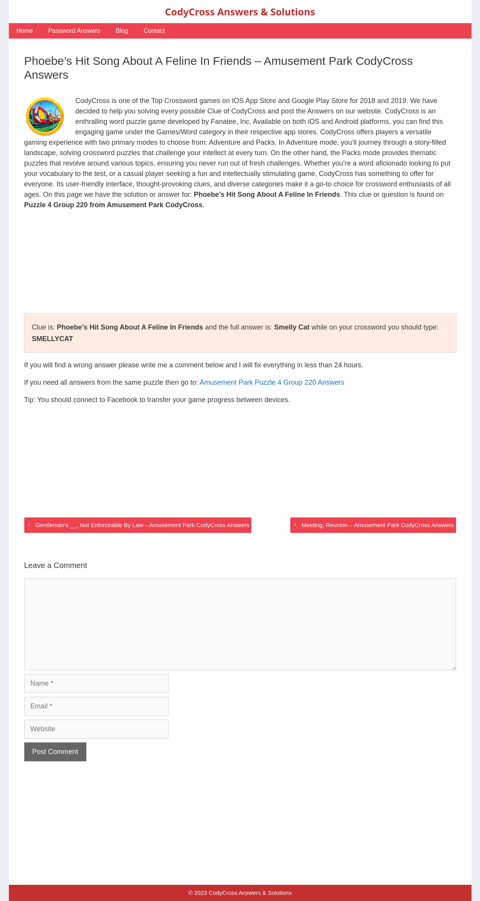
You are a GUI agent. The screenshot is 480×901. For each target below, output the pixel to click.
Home (25, 30)
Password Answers (74, 30)
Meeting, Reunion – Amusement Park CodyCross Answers (377, 525)
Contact (154, 30)
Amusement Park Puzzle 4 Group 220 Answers (272, 382)
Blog (122, 30)
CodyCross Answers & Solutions (240, 11)
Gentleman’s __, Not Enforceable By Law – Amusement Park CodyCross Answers (142, 525)
